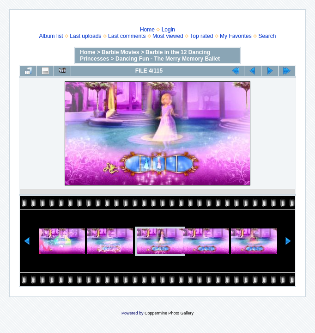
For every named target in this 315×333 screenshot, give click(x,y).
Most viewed (167, 36)
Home (147, 29)
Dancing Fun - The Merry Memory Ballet (167, 59)
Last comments (126, 36)
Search (267, 36)
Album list (51, 36)
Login (168, 29)
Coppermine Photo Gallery (169, 313)
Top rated (201, 36)
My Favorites (236, 36)
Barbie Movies (120, 52)
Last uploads (85, 36)
